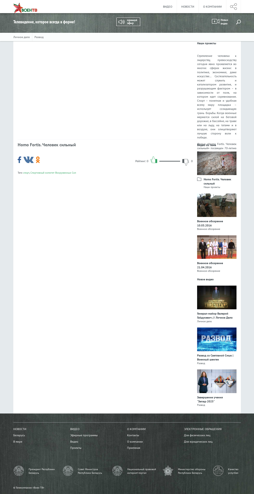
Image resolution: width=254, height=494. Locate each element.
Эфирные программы (84, 435)
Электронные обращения (203, 429)
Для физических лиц (197, 435)
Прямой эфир (128, 22)
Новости (187, 6)
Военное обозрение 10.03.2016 (210, 223)
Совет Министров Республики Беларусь (90, 471)
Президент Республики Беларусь (42, 471)
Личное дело (21, 37)
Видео (167, 6)
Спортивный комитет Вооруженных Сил (53, 172)
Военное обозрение (208, 229)
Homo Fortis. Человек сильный (217, 181)
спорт (26, 172)
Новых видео (220, 21)
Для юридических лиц (198, 441)
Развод (39, 37)
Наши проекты (212, 187)
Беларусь (19, 435)
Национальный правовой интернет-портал (141, 471)
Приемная (133, 448)
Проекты (76, 448)
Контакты (133, 435)
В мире (17, 441)
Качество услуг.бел (233, 471)
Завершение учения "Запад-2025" (210, 399)
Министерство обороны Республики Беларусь (191, 471)
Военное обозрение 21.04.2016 (210, 265)
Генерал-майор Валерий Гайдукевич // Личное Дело (215, 315)
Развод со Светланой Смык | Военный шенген (215, 357)
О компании (212, 6)
